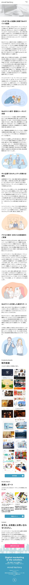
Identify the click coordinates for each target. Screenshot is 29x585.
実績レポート (14, 516)
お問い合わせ (13, 546)
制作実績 (14, 475)
